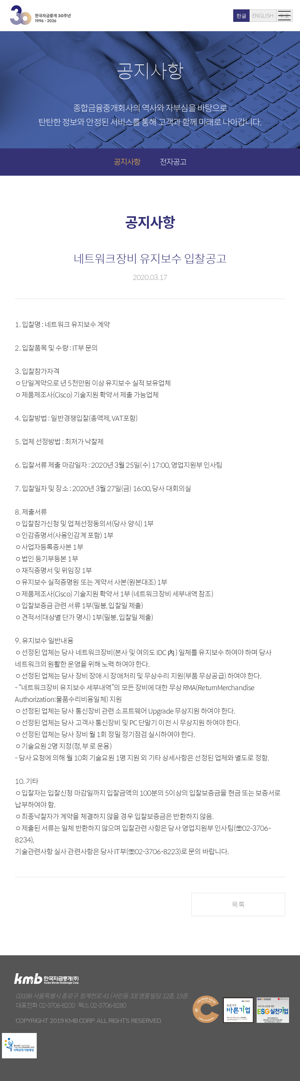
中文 (258, 16)
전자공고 (173, 161)
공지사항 (127, 161)
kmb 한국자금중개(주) (40, 15)
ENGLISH (236, 16)
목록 (238, 904)
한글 (215, 16)
